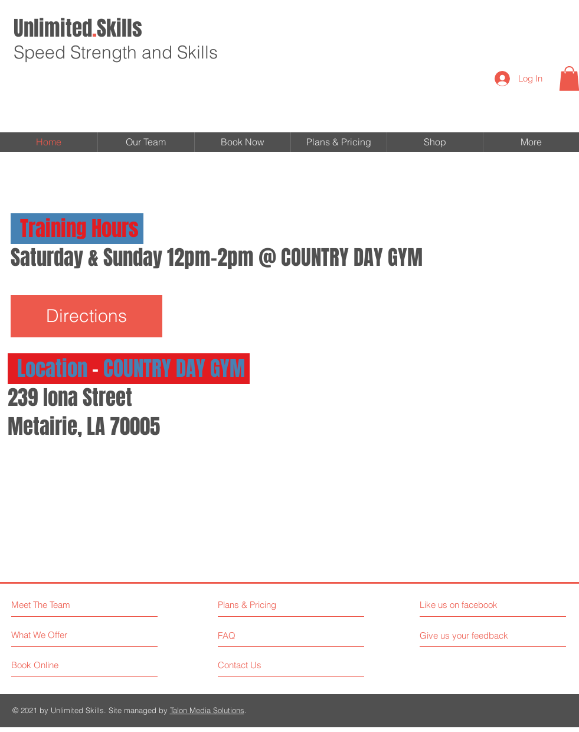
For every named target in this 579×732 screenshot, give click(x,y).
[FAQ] (252, 635)
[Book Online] (55, 665)
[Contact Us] (262, 665)
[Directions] (86, 316)
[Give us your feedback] (469, 635)
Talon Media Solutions (207, 710)
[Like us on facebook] (472, 604)
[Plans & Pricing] (269, 604)
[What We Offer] (55, 635)
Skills (78, 28)
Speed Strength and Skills (116, 52)
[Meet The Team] (62, 604)
